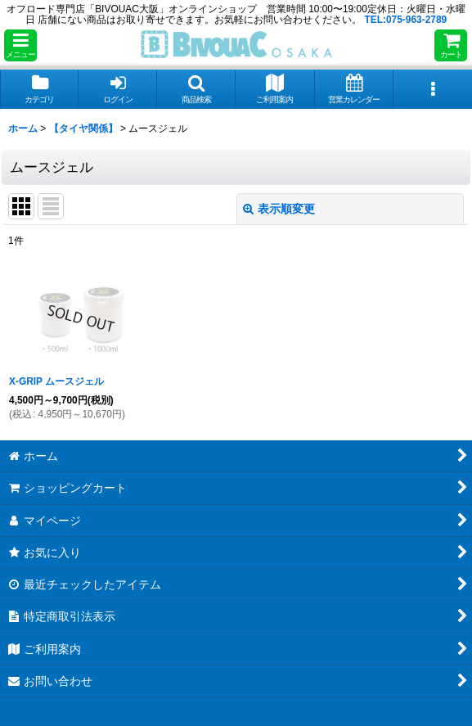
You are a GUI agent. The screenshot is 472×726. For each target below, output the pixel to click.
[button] (20, 45)
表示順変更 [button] (279, 208)
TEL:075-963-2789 (405, 19)
